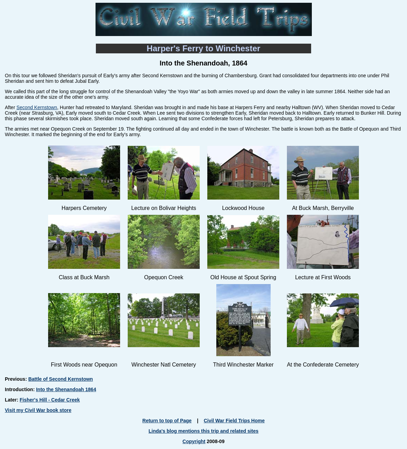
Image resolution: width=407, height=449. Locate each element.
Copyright (193, 441)
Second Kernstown (36, 107)
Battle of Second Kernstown (60, 379)
